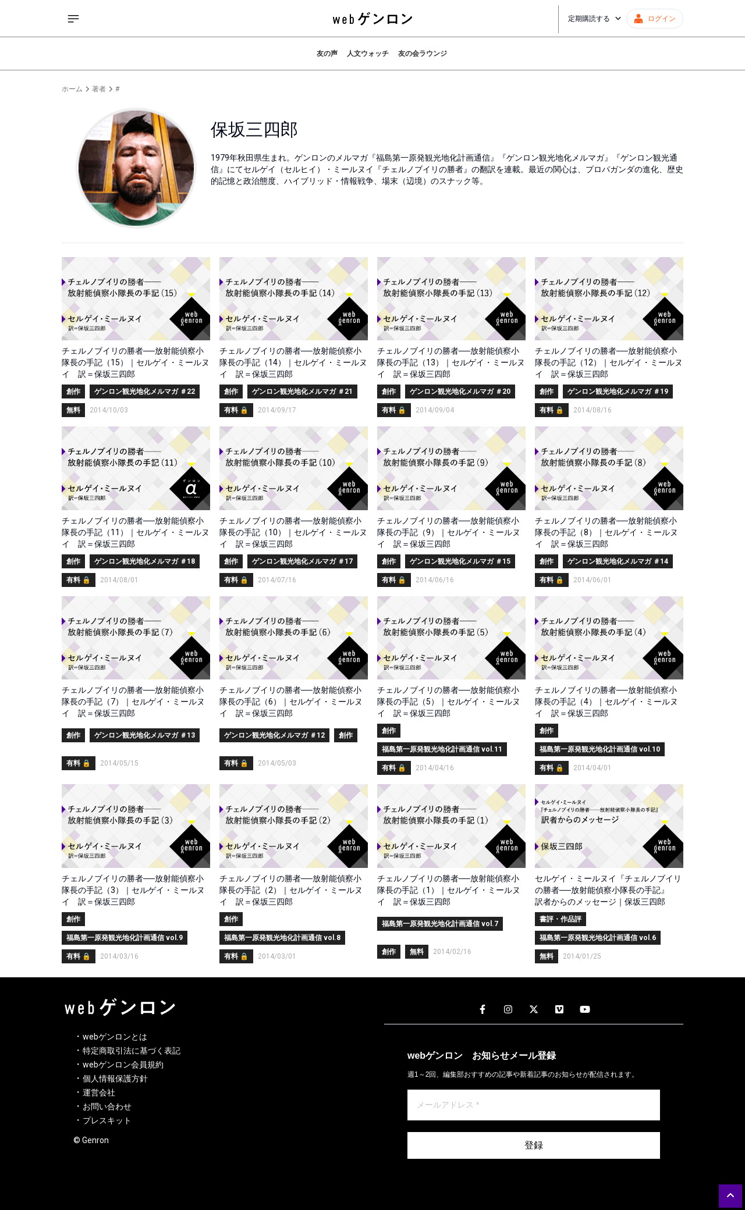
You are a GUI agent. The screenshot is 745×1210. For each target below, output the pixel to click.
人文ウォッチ (368, 53)
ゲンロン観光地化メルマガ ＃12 (274, 735)
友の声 (327, 53)
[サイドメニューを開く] (73, 18)
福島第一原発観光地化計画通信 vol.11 (442, 749)
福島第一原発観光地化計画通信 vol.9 (124, 938)
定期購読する (595, 19)
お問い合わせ (107, 1106)
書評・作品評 (560, 919)
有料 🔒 (236, 410)
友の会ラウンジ (422, 53)
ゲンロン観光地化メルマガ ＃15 (460, 561)
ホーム (72, 89)
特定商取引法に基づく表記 (131, 1050)
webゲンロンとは (115, 1036)
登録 (533, 1145)
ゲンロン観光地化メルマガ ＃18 (144, 561)
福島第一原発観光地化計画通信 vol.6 (598, 938)
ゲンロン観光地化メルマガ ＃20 (460, 391)
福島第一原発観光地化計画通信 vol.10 (600, 749)
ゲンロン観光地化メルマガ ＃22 (144, 391)
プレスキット (107, 1120)
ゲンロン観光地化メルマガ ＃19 (617, 391)
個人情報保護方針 (115, 1078)
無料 (73, 410)
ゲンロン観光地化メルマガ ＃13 (144, 735)
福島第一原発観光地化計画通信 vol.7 (440, 924)
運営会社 (99, 1092)
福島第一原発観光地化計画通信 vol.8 (282, 938)
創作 (73, 391)
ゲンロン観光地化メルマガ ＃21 (302, 391)
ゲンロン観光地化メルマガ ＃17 (302, 561)
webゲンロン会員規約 (123, 1064)
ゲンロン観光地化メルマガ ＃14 (617, 561)
